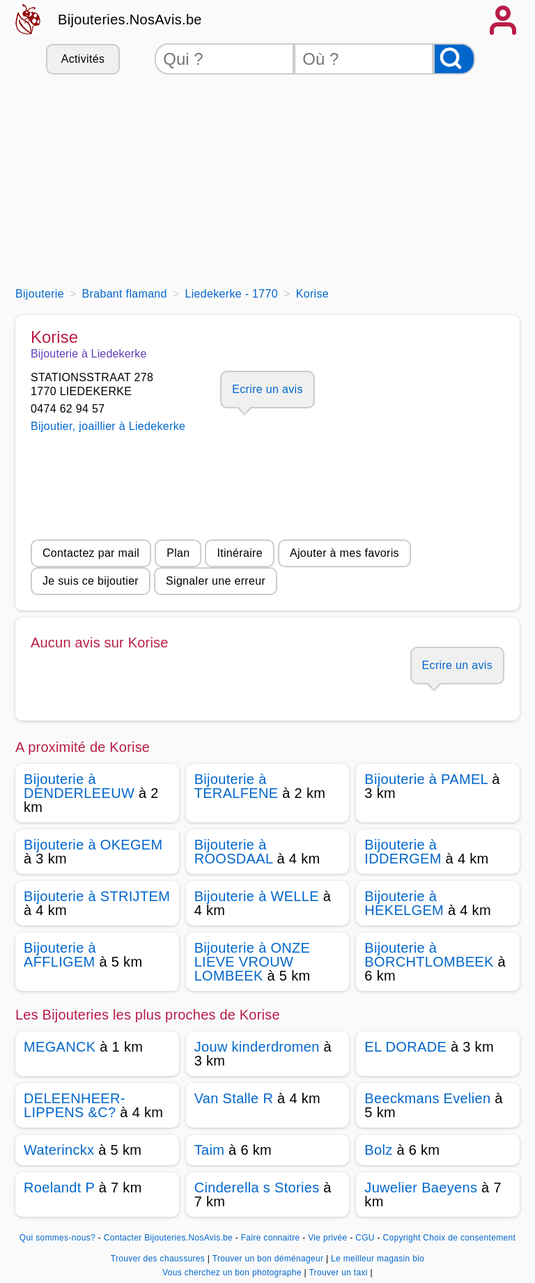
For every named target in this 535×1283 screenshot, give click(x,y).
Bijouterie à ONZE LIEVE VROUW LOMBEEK (252, 961)
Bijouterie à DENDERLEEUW (79, 786)
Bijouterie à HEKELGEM (404, 903)
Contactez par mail (90, 553)
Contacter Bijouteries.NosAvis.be (168, 1238)
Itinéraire (239, 553)
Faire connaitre (270, 1238)
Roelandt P (59, 1187)
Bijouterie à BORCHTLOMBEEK (428, 954)
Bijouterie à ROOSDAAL (233, 851)
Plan (177, 553)
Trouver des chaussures (159, 1258)
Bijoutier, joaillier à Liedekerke (108, 426)
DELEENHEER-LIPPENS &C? (74, 1105)
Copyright (401, 1238)
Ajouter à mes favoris (344, 553)
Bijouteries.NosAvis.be (130, 19)
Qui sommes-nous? (57, 1238)
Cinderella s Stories (257, 1187)
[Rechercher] (454, 59)
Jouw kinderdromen (257, 1046)
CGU (365, 1238)
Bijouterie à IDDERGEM (402, 851)
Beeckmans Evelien (427, 1098)
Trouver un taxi (339, 1272)
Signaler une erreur (215, 581)
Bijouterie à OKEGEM (93, 844)
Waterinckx (59, 1150)
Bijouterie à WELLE (256, 896)
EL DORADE (405, 1046)
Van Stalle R (234, 1098)
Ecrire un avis (267, 389)
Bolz (378, 1150)
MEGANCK (59, 1046)
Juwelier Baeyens (420, 1187)
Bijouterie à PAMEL (426, 779)
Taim (209, 1150)
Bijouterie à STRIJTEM (97, 896)
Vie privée (327, 1238)
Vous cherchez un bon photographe (233, 1272)
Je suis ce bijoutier (90, 581)
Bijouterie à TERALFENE (236, 786)
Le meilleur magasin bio (377, 1258)
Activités (82, 59)
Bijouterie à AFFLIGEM (60, 954)
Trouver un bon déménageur (269, 1258)
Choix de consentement (469, 1238)
